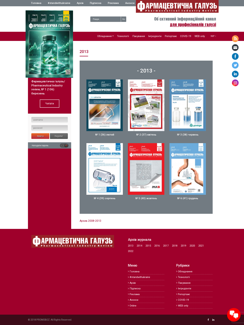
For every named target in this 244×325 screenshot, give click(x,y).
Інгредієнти (154, 36)
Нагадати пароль (40, 145)
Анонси (130, 3)
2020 (192, 245)
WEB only (200, 36)
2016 (157, 245)
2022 (130, 251)
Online (133, 305)
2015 (148, 245)
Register (59, 136)
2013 (130, 245)
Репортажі (171, 36)
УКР (212, 36)
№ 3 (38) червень (187, 134)
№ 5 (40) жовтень (146, 198)
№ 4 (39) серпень (104, 198)
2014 (139, 245)
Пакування (138, 36)
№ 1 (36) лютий (104, 134)
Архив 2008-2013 (90, 220)
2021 (201, 245)
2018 (174, 245)
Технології (123, 36)
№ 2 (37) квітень (146, 134)
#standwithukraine (59, 3)
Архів (80, 3)
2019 (183, 245)
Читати (49, 103)
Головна (36, 3)
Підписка (95, 3)
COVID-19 (185, 36)
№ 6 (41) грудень (187, 198)
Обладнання (104, 36)
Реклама (113, 3)
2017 (166, 245)
